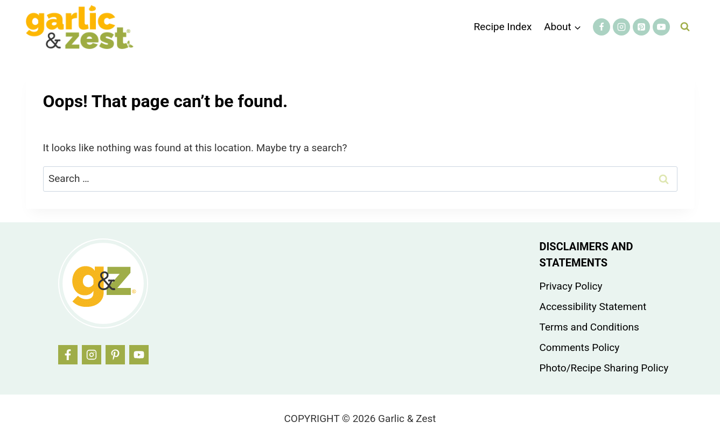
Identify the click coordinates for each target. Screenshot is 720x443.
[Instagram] (621, 27)
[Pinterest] (641, 27)
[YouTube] (661, 27)
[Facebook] (601, 27)
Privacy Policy (571, 286)
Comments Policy (580, 347)
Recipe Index (503, 26)
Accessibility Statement (593, 306)
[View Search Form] (685, 27)
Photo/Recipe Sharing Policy (604, 368)
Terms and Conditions (589, 327)
